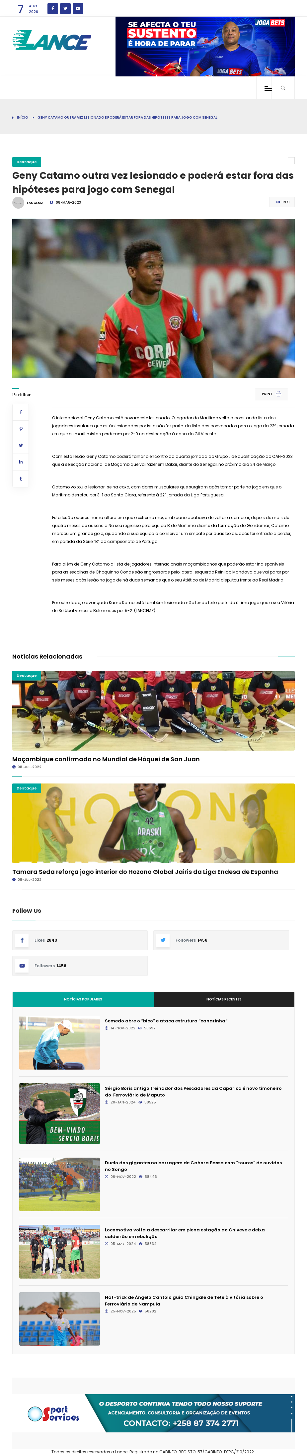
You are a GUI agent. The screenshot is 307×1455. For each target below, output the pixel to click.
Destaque (27, 161)
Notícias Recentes (224, 999)
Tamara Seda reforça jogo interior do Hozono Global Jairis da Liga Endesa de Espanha (145, 872)
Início (22, 117)
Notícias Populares (83, 999)
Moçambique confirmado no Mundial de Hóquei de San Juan (106, 759)
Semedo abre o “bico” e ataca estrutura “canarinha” (166, 1021)
